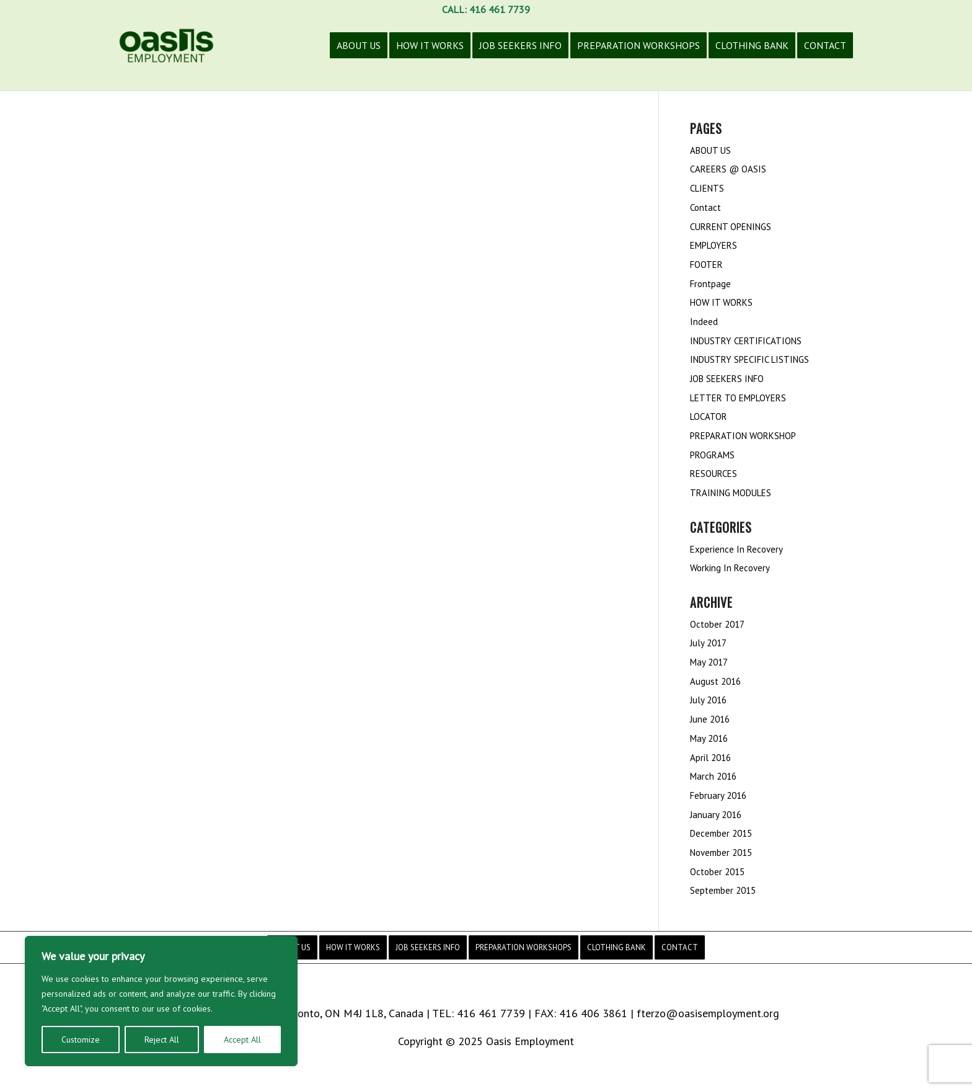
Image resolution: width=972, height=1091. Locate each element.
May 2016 (709, 738)
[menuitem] (358, 54)
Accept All (242, 1039)
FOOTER (706, 264)
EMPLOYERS (713, 245)
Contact (705, 207)
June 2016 (710, 719)
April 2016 (710, 758)
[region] (161, 1001)
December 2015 (721, 833)
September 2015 (723, 890)
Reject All (161, 1039)
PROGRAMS (712, 455)
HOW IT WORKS (721, 302)
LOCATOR (708, 416)
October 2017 (717, 624)
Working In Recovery (730, 568)
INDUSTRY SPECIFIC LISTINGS (749, 359)
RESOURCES (713, 473)
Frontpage (710, 284)
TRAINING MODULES (730, 493)
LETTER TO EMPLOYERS (738, 398)
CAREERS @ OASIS (728, 169)
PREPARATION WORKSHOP (743, 436)
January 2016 (715, 815)
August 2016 (715, 681)
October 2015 (717, 872)
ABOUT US (710, 150)
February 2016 (718, 795)
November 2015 (721, 852)
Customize (80, 1039)
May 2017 (709, 662)
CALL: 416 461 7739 (486, 9)
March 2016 (713, 776)
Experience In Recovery (736, 549)
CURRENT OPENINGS (730, 227)
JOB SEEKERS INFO (727, 379)
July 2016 (708, 700)
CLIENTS (707, 188)
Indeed (704, 321)
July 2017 (708, 643)
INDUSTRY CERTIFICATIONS (746, 341)
